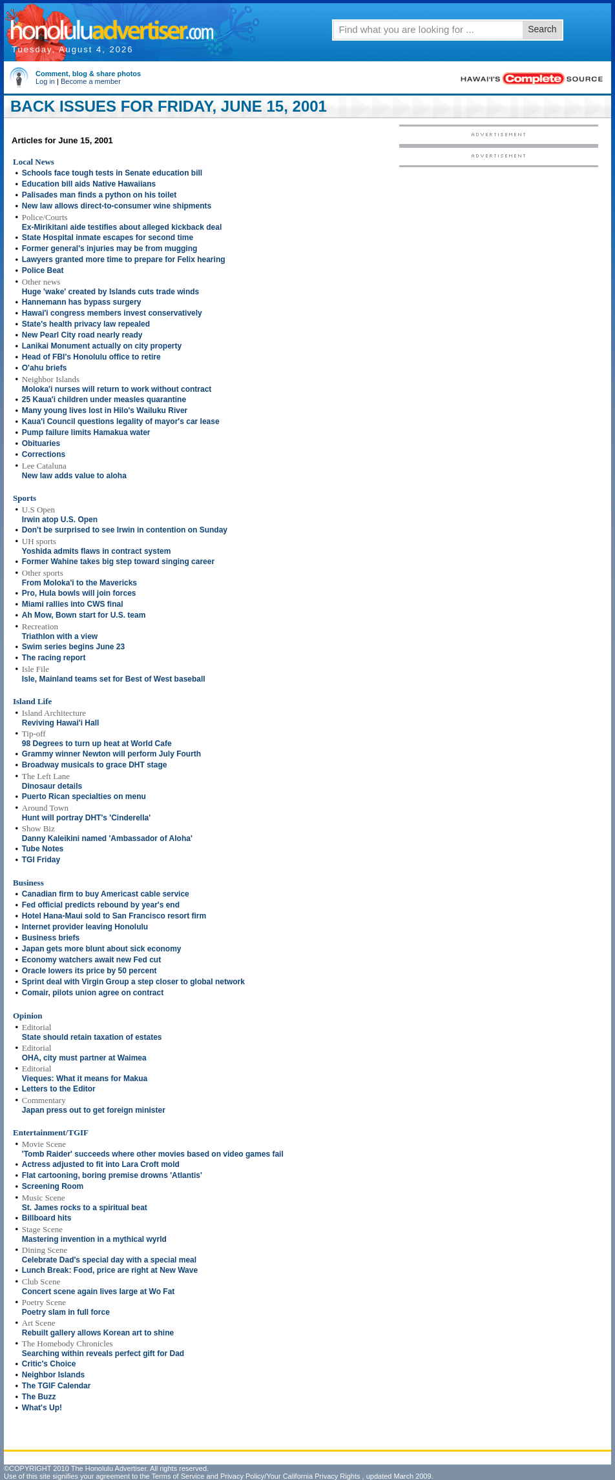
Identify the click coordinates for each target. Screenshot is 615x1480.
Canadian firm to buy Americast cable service (105, 893)
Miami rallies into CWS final (72, 604)
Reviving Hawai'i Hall (60, 722)
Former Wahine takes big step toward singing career (118, 561)
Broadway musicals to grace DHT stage (94, 764)
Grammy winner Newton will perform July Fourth (111, 753)
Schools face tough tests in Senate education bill (112, 172)
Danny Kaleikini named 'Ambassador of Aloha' (107, 838)
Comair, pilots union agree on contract (92, 992)
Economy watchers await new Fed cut (91, 959)
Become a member (91, 81)
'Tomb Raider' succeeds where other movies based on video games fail (153, 1154)
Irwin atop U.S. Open (60, 519)
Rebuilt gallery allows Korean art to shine (98, 1332)
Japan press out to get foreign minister (93, 1110)
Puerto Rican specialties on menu (84, 796)
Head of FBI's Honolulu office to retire (91, 356)
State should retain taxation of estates (92, 1037)
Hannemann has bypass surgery (81, 302)
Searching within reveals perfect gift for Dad (103, 1353)
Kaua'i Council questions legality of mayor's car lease (121, 421)
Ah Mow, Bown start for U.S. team (84, 615)
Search (542, 29)
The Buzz (39, 1396)
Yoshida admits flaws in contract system (96, 551)
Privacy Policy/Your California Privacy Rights (290, 1476)
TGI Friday (41, 859)
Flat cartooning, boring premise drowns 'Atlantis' (112, 1175)
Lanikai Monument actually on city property (102, 345)
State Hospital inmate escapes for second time (107, 237)
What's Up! (42, 1407)
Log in (45, 81)
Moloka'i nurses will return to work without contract (117, 389)
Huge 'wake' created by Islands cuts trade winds (110, 291)
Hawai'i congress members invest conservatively (112, 313)
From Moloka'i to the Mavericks (79, 582)
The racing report (54, 657)
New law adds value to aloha (74, 475)
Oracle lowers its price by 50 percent (89, 970)
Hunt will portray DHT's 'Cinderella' (86, 817)
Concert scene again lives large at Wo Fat (98, 1291)
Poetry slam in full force (66, 1312)
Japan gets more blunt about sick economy (102, 948)
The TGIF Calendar (56, 1385)
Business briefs (50, 937)
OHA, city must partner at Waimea (84, 1057)
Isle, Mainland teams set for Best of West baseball (113, 679)
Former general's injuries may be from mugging (110, 248)
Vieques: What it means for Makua (85, 1078)
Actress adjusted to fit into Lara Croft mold (101, 1164)
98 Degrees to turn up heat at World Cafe (97, 743)
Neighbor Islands (53, 1374)
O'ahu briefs (44, 367)
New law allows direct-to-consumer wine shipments (116, 205)
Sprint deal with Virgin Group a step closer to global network (133, 981)
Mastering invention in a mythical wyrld (94, 1239)
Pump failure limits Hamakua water (86, 432)
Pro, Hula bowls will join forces (79, 593)
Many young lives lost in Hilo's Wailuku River (104, 410)
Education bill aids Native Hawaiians (89, 183)
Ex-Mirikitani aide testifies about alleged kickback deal (122, 227)
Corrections (43, 454)
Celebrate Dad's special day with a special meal (109, 1259)
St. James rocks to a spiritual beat (84, 1207)
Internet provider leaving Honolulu (85, 926)
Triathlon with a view (60, 636)
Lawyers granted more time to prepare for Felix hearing (123, 259)
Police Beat (43, 270)
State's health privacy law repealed (86, 324)
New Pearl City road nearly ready (82, 335)
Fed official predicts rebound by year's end (101, 904)
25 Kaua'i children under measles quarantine (104, 399)
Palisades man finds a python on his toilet (99, 194)
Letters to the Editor (59, 1088)
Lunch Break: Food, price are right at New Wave (110, 1270)
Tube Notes (42, 848)
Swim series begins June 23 (73, 646)
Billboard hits (47, 1217)
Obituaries (41, 443)
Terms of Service (177, 1476)
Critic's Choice (49, 1363)
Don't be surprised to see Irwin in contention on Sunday (124, 529)
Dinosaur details (52, 786)
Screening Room (52, 1186)
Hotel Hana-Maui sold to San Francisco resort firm (114, 915)
